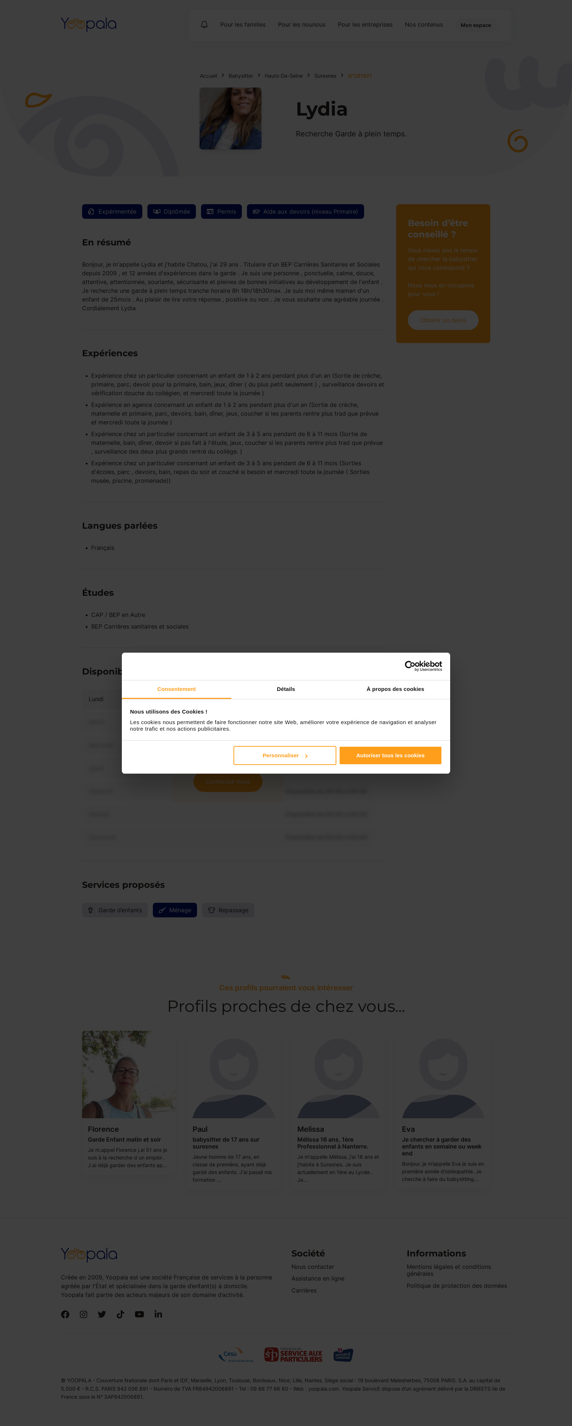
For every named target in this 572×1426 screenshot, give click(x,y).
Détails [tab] (286, 689)
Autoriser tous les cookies (390, 755)
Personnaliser (285, 755)
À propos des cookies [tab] (395, 689)
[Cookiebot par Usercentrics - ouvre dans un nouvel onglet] (410, 666)
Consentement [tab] (176, 689)
